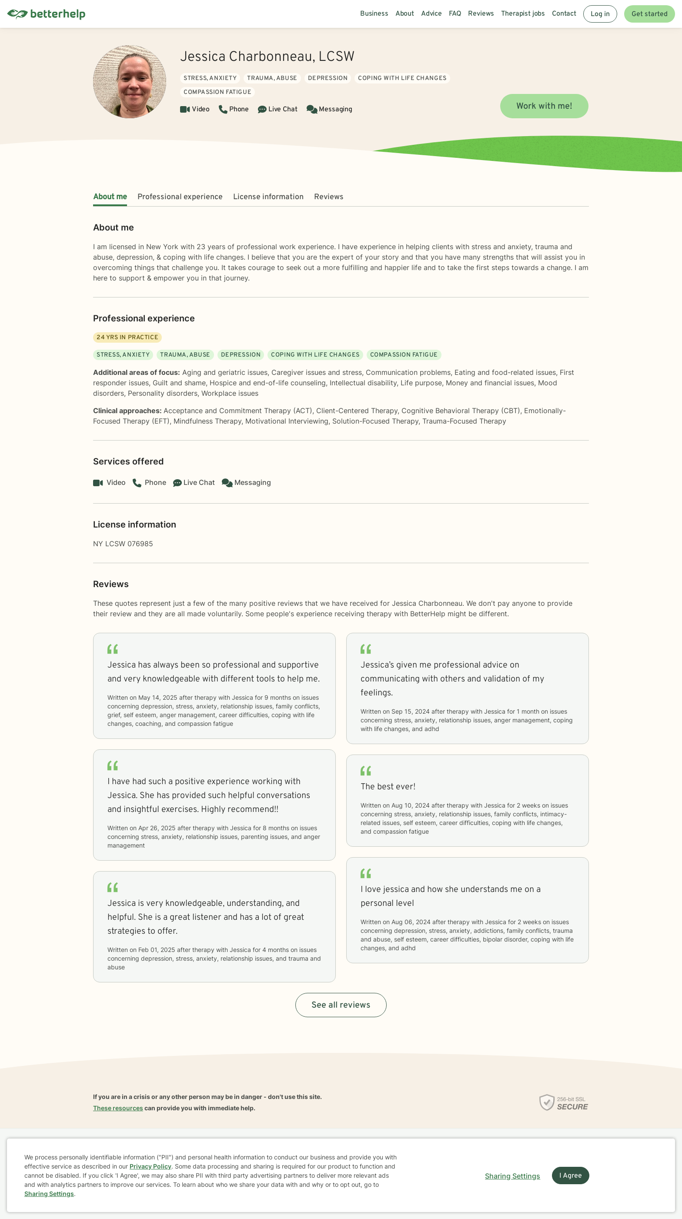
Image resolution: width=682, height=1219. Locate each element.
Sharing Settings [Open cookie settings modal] (512, 1176)
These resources (118, 1108)
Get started (650, 14)
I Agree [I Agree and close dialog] (570, 1176)
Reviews (329, 197)
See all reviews (341, 1005)
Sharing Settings (49, 1193)
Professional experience (180, 197)
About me (110, 197)
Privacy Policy (150, 1166)
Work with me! (544, 106)
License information (268, 197)
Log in (600, 14)
